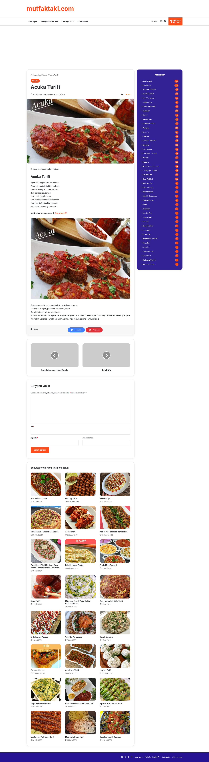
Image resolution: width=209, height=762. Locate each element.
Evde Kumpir (105, 498)
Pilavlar (145, 158)
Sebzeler (145, 247)
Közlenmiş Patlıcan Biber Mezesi (113, 532)
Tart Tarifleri (147, 217)
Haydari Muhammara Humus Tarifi (79, 703)
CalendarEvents (148, 264)
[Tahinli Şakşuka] (115, 622)
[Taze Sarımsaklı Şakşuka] (115, 722)
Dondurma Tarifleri (149, 239)
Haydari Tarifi (105, 670)
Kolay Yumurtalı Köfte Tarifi (111, 601)
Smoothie (146, 243)
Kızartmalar (147, 149)
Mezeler (44, 75)
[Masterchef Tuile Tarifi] (80, 722)
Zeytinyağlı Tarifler (149, 170)
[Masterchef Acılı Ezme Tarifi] (46, 722)
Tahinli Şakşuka (106, 637)
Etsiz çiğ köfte (71, 498)
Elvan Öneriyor (148, 200)
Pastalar (145, 128)
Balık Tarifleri (147, 187)
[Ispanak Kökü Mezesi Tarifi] (115, 689)
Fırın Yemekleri (148, 98)
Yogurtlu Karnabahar (74, 637)
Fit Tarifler (146, 234)
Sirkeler (145, 221)
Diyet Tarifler (147, 183)
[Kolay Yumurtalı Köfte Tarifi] (115, 586)
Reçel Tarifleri (147, 226)
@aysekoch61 (61, 213)
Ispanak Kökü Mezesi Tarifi (111, 703)
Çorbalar (145, 136)
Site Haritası (82, 21)
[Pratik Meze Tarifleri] (115, 551)
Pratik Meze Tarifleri (108, 565)
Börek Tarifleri (148, 94)
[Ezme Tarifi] (46, 586)
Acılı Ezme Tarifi (72, 670)
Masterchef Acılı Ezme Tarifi (42, 737)
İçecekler (146, 230)
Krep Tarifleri (147, 179)
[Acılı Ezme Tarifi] (80, 656)
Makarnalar (147, 175)
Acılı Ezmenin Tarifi (39, 498)
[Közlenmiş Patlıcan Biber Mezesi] (115, 517)
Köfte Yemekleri (148, 106)
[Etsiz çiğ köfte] (80, 484)
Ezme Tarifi (35, 601)
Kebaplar (146, 145)
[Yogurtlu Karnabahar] (80, 622)
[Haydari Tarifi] (115, 656)
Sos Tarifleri (147, 213)
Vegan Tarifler (148, 251)
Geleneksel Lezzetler (150, 166)
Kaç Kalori (146, 256)
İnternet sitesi (88, 438)
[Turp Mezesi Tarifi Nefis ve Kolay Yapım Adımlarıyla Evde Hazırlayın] (46, 551)
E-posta (34, 438)
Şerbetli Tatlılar (148, 123)
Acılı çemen (70, 532)
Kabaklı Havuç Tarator (74, 565)
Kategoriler (67, 21)
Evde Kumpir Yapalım (39, 637)
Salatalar (146, 111)
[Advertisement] (104, 47)
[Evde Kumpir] (115, 484)
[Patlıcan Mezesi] (46, 656)
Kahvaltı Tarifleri (148, 141)
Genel (144, 204)
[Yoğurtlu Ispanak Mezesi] (46, 689)
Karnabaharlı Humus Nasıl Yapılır (44, 532)
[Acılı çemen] (80, 517)
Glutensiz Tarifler (149, 260)
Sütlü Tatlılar (147, 102)
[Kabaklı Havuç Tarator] (80, 551)
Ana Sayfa (32, 21)
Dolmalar (146, 209)
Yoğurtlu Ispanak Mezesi (41, 703)
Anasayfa (35, 75)
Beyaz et (145, 132)
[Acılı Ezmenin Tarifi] (46, 484)
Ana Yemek (147, 81)
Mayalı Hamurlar (149, 89)
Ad (32, 427)
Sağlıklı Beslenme (149, 196)
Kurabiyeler (146, 85)
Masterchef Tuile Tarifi (74, 737)
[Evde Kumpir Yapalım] (46, 622)
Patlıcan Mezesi (37, 670)
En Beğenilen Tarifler (49, 21)
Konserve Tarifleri (149, 153)
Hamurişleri (147, 119)
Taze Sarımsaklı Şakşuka (110, 737)
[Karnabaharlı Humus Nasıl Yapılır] (46, 517)
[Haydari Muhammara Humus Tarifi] (80, 689)
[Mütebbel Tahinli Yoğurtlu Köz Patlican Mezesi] (80, 586)
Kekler (145, 115)
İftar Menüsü (147, 192)
